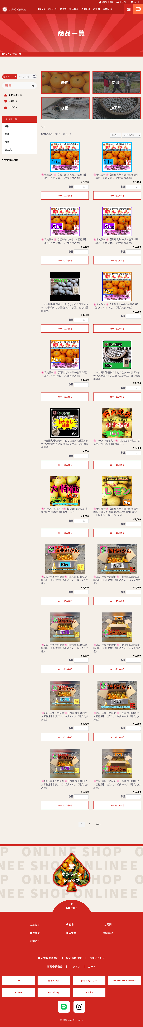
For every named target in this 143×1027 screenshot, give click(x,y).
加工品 (8, 149)
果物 (7, 126)
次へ (98, 824)
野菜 (7, 134)
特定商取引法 (10, 160)
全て (43, 127)
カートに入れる (65, 195)
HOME (5, 54)
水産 (7, 142)
